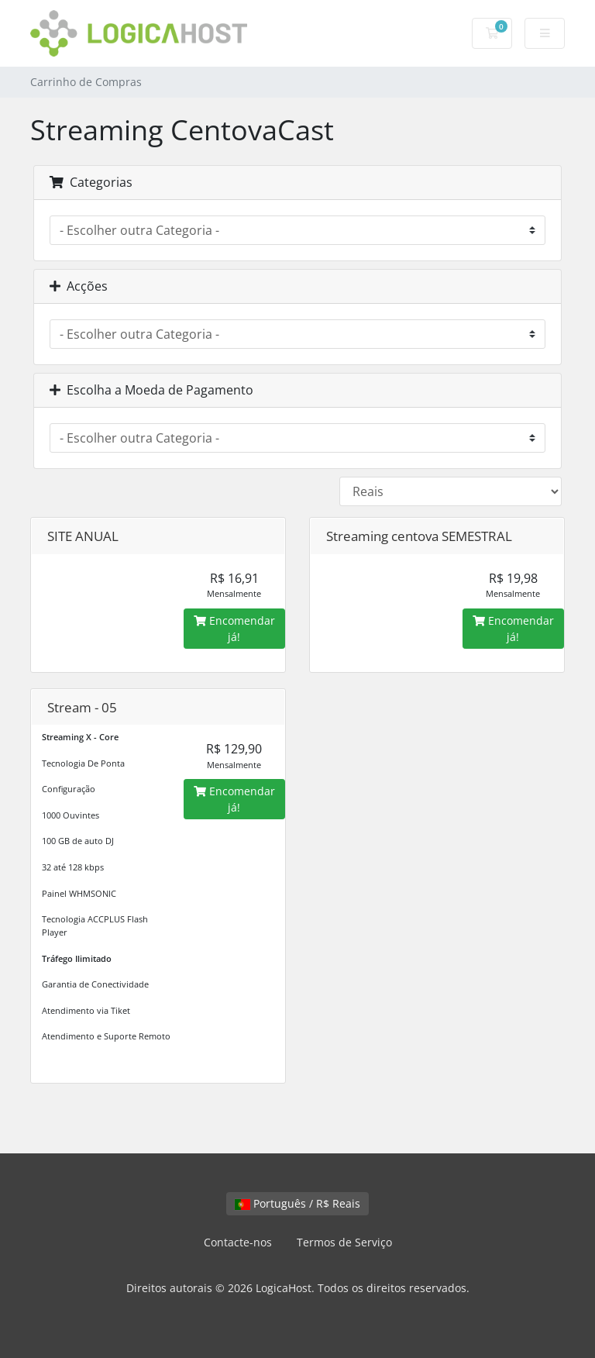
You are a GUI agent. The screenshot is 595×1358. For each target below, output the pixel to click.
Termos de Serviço (344, 1242)
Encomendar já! (234, 628)
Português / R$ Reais (297, 1203)
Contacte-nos (238, 1242)
